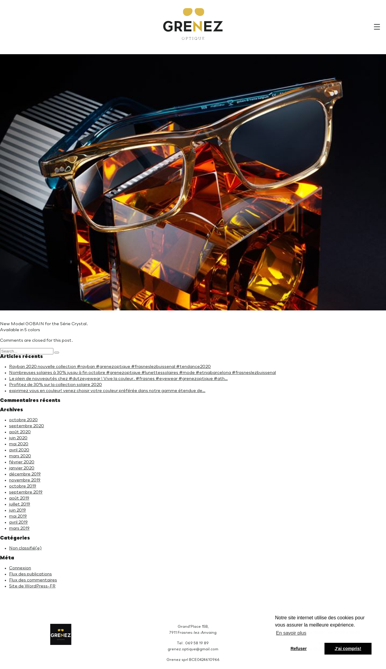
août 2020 (20, 432)
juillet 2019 (19, 504)
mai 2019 (18, 516)
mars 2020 (20, 456)
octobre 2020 (23, 420)
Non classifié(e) (25, 548)
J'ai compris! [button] (348, 648)
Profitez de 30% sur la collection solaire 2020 (55, 385)
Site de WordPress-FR (32, 586)
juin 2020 (18, 438)
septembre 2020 (26, 426)
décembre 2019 (25, 474)
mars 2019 (19, 528)
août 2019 (19, 498)
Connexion (20, 568)
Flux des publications (30, 574)
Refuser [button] (298, 648)
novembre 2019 (24, 480)
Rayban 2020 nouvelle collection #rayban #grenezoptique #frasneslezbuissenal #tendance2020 (110, 367)
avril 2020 (19, 450)
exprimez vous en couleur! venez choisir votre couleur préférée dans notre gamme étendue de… (107, 391)
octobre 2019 (22, 486)
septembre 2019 (26, 492)
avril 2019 (18, 522)
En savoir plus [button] (291, 633)
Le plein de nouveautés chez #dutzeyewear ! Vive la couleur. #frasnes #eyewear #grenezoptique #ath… (118, 379)
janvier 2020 (21, 468)
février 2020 (21, 462)
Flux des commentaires (33, 580)
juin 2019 (17, 510)
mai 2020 (18, 444)
